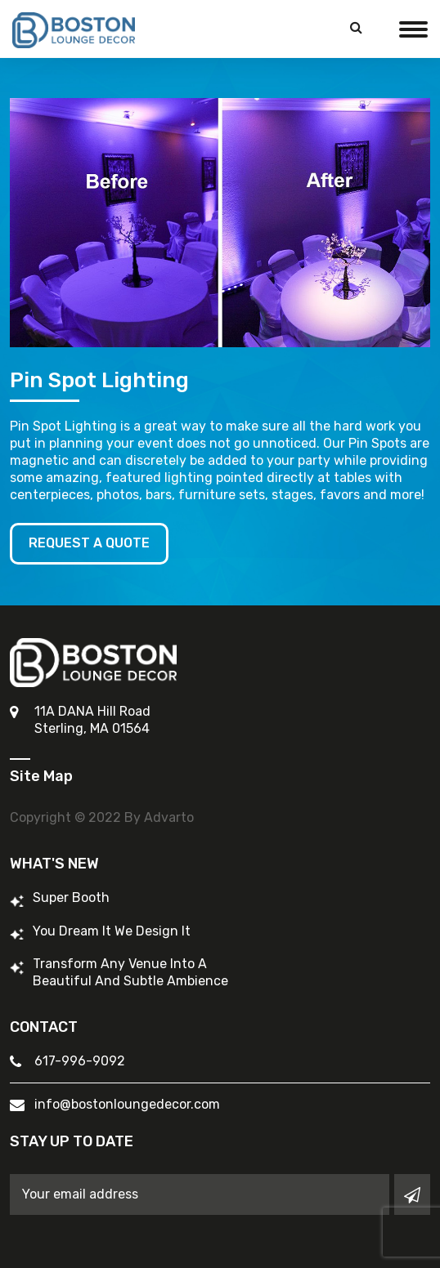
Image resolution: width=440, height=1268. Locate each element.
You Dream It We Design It (112, 931)
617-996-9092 (79, 1061)
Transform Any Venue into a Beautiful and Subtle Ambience (130, 972)
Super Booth (71, 897)
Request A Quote (89, 543)
